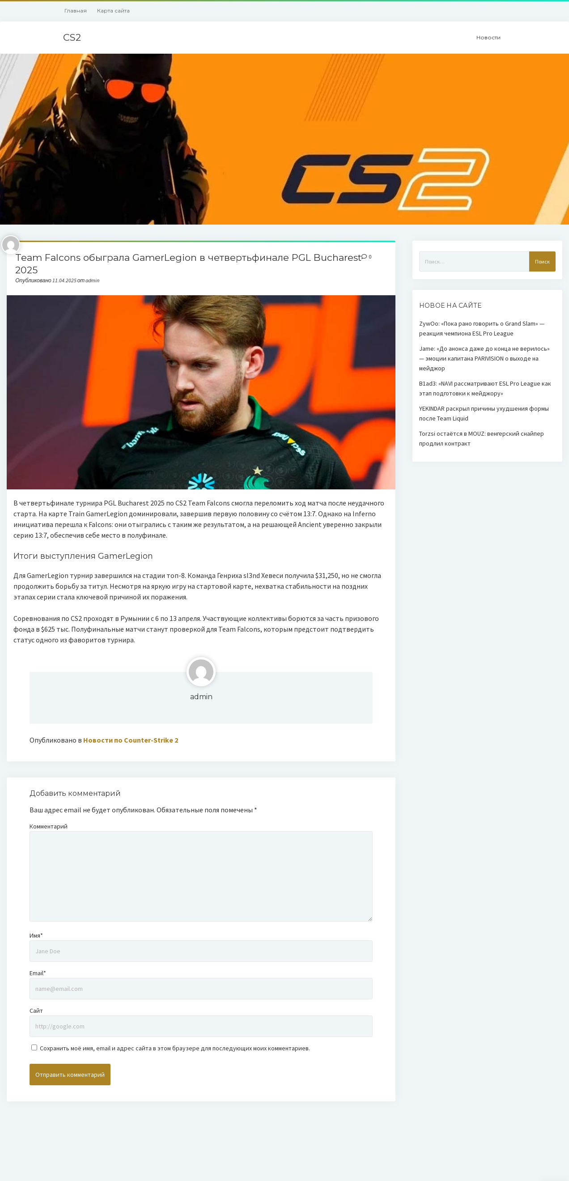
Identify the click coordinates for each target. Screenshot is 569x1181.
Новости (488, 37)
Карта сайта (113, 10)
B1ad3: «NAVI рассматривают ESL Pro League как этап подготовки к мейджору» (485, 388)
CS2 (72, 37)
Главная (75, 10)
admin (201, 696)
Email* (38, 973)
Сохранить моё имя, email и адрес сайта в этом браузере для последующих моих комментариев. (175, 1048)
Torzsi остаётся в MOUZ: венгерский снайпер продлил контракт (481, 438)
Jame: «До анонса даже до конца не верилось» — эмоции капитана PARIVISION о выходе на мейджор (484, 358)
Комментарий (49, 826)
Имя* (36, 935)
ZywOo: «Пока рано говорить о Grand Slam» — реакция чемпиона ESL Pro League (481, 328)
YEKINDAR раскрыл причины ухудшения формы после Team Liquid (484, 413)
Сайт (36, 1011)
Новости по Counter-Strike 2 (130, 739)
